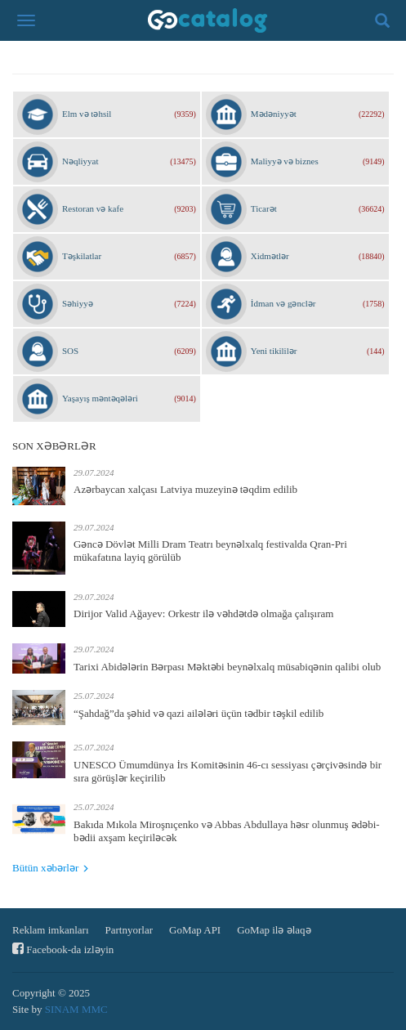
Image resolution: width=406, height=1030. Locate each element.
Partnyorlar (129, 930)
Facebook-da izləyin (63, 949)
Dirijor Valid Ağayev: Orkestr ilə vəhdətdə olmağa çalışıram (203, 613)
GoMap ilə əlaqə (273, 930)
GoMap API (195, 930)
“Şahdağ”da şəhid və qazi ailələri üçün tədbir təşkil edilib (198, 713)
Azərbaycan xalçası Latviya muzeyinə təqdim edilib (185, 489)
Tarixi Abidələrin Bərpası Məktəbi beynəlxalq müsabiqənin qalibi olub (227, 667)
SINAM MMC (76, 1009)
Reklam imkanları (50, 930)
